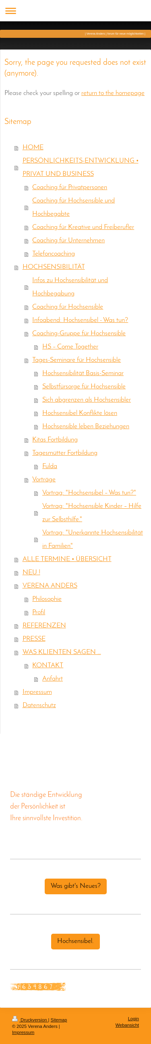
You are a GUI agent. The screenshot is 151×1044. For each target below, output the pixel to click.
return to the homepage (113, 93)
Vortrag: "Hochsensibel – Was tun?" (89, 493)
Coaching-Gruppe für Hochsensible (79, 333)
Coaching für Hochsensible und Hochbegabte (73, 207)
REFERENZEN (44, 626)
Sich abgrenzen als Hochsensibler (86, 400)
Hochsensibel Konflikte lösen (79, 413)
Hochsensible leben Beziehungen (85, 426)
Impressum (37, 692)
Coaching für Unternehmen (68, 240)
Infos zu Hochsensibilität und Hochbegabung (70, 287)
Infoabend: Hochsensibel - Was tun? (80, 320)
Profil (38, 612)
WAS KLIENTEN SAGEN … (62, 652)
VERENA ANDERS (50, 586)
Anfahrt (52, 679)
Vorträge (44, 480)
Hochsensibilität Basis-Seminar (83, 373)
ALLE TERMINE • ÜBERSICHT (67, 559)
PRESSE (34, 639)
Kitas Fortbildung (55, 440)
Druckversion (30, 1019)
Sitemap (59, 1019)
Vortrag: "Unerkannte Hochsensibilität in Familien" (92, 539)
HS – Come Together (70, 347)
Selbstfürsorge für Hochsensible (84, 387)
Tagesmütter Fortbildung (64, 453)
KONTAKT (47, 665)
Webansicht (127, 1025)
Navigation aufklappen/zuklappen (75, 10)
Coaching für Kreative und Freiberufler (83, 227)
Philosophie (47, 599)
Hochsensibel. (75, 941)
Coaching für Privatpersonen (69, 187)
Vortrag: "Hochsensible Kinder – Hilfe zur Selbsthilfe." (91, 513)
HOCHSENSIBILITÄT (54, 267)
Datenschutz (39, 705)
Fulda (49, 466)
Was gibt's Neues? (76, 886)
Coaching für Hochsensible (67, 307)
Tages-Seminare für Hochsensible (76, 360)
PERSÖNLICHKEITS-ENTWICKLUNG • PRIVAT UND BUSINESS (81, 167)
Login (133, 1018)
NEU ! (31, 572)
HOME (33, 147)
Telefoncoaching (53, 254)
